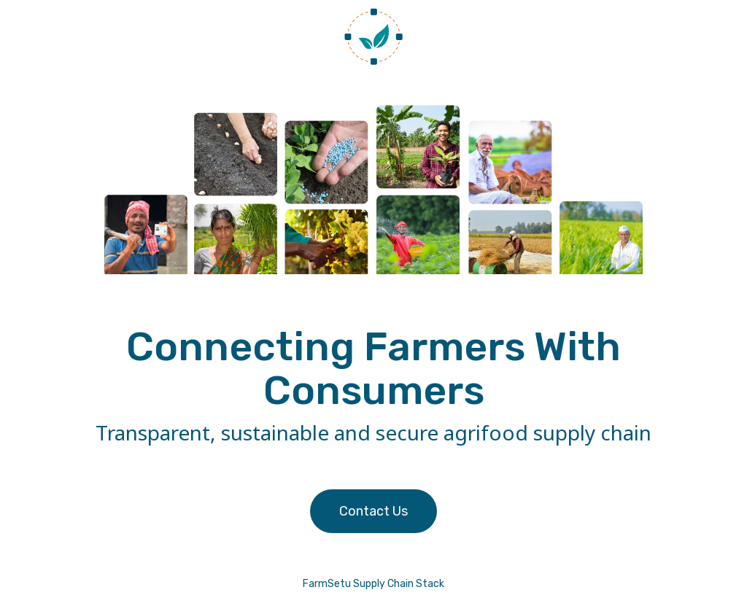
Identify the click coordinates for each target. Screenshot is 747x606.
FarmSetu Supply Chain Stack (373, 584)
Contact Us (373, 511)
